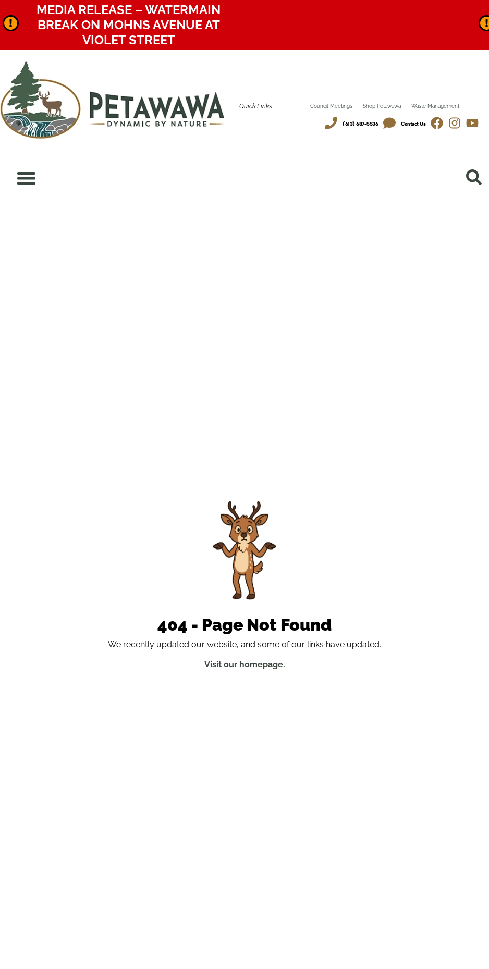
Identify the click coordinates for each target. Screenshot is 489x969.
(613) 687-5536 (360, 123)
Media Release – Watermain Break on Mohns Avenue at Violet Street (128, 24)
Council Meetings (331, 106)
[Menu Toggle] (26, 178)
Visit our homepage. (244, 665)
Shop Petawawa (382, 106)
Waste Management (435, 106)
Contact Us (413, 123)
